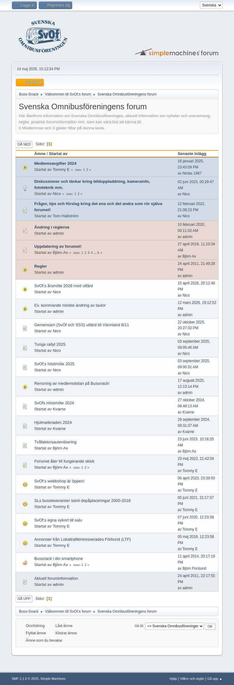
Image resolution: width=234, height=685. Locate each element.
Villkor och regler (192, 678)
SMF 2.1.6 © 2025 (25, 678)
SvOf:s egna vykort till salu (58, 520)
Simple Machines (53, 678)
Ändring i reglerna (51, 227)
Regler (40, 266)
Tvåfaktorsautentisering (55, 442)
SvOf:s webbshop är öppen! (59, 481)
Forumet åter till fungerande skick (64, 461)
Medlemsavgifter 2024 (55, 163)
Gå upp (23, 598)
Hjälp (173, 678)
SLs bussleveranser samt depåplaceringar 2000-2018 (82, 500)
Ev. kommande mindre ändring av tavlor (70, 305)
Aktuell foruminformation (56, 578)
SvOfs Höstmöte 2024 (54, 403)
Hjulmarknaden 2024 (53, 422)
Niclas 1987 (192, 173)
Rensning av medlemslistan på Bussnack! (71, 383)
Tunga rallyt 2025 (50, 344)
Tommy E (61, 169)
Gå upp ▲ (214, 678)
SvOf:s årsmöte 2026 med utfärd (63, 285)
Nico (57, 193)
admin (58, 233)
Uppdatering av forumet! (57, 246)
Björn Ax (60, 252)
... (95, 252)
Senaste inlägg (195, 153)
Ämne (39, 153)
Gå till (139, 626)
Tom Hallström (66, 216)
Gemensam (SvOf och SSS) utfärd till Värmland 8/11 (81, 325)
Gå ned (23, 144)
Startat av (58, 153)
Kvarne (59, 409)
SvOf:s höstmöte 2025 (54, 364)
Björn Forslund (194, 568)
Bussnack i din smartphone (58, 558)
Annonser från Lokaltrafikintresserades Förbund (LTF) (82, 539)
